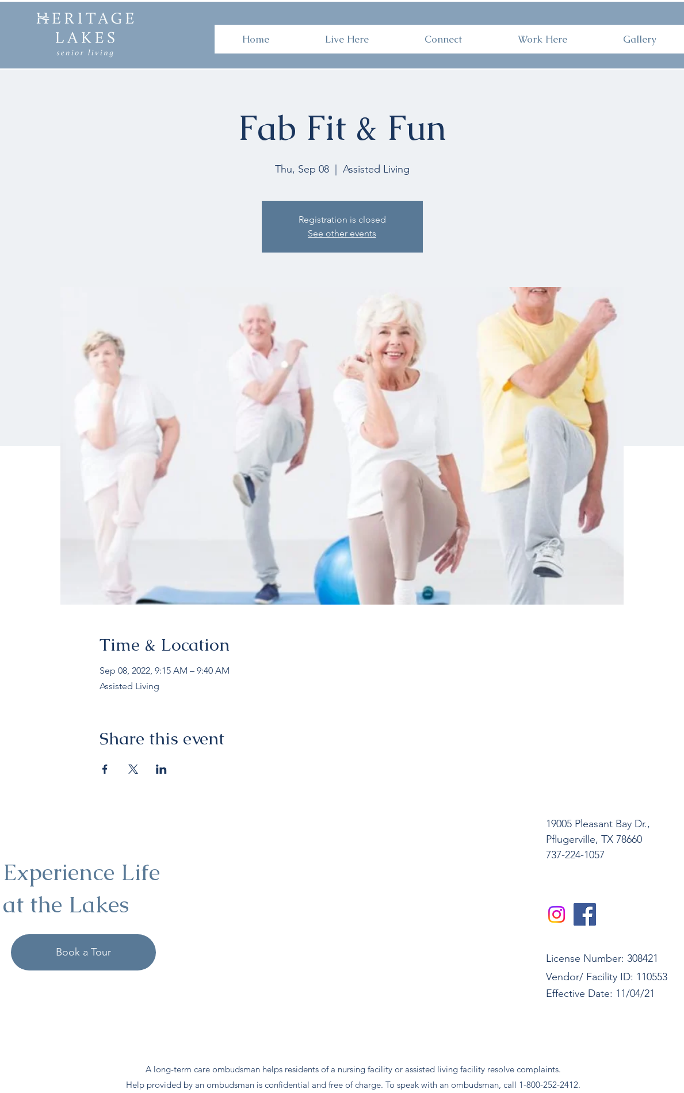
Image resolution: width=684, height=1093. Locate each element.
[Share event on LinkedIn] (161, 769)
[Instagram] (556, 914)
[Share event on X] (133, 769)
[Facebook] (585, 914)
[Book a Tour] (83, 952)
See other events (342, 233)
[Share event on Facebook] (105, 769)
